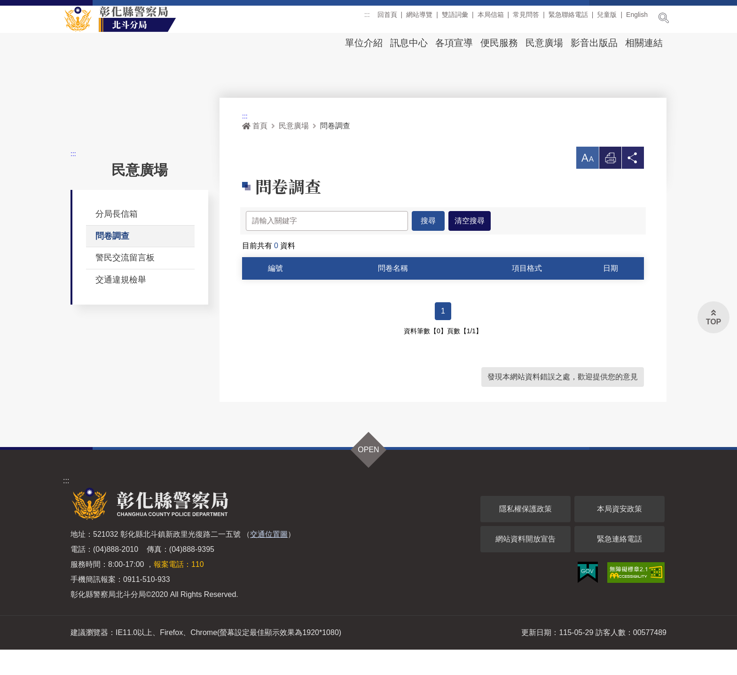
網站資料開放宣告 (525, 564)
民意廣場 (544, 43)
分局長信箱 (116, 238)
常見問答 (526, 18)
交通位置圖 (269, 560)
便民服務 (499, 43)
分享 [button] (632, 185)
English (637, 18)
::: (367, 18)
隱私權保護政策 (525, 534)
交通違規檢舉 (120, 304)
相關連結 (644, 43)
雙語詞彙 (455, 18)
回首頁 (387, 18)
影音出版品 (594, 43)
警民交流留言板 (125, 282)
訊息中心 (409, 43)
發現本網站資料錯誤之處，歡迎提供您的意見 (562, 402)
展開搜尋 (663, 18)
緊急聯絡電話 (568, 18)
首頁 (254, 151)
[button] (586, 183)
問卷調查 (112, 261)
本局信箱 (491, 18)
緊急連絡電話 (619, 564)
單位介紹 (364, 43)
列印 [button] (609, 185)
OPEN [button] (368, 475)
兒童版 (607, 18)
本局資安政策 (619, 534)
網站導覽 (419, 18)
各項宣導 (454, 43)
